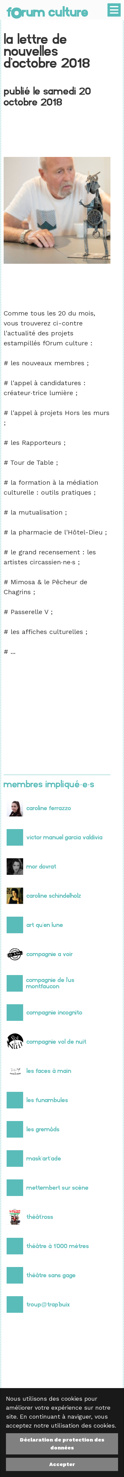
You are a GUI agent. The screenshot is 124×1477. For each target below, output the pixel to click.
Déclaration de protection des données (62, 1444)
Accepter (62, 1464)
